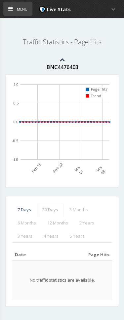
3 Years (25, 236)
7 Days (24, 210)
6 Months (27, 223)
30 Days (50, 210)
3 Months (78, 210)
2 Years (86, 223)
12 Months (57, 223)
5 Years (77, 236)
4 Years (51, 236)
